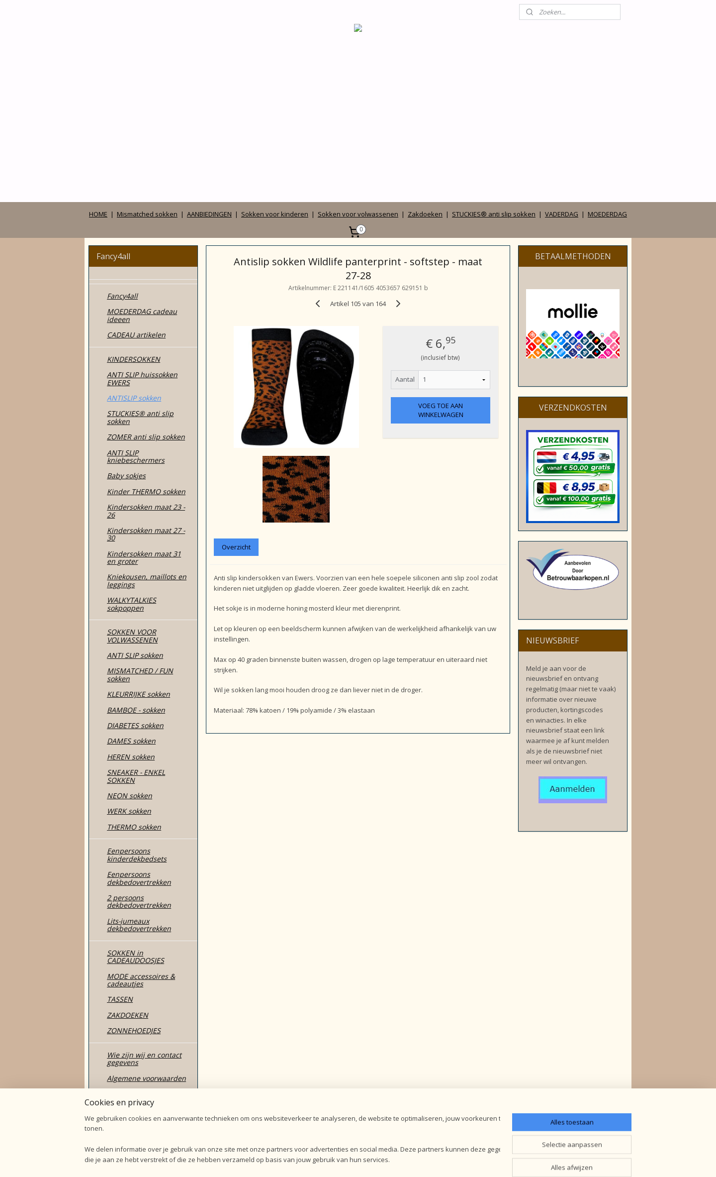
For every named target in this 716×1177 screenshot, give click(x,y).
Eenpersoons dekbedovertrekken (139, 877)
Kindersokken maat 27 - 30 (146, 534)
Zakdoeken (425, 214)
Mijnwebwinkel (460, 1159)
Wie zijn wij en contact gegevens (144, 1058)
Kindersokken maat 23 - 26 (146, 510)
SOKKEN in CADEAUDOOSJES (135, 956)
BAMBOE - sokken (136, 710)
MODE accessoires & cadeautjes (141, 979)
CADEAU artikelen (136, 334)
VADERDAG (561, 214)
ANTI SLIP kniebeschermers (136, 456)
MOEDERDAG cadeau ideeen (142, 315)
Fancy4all (122, 296)
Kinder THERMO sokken (146, 491)
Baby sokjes (126, 475)
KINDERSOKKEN (133, 359)
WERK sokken (129, 811)
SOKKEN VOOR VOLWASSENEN (132, 635)
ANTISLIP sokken (134, 398)
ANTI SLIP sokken (135, 655)
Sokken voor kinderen (274, 214)
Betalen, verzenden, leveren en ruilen (140, 1112)
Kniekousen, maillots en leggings (146, 580)
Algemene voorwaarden (146, 1078)
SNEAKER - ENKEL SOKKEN (136, 775)
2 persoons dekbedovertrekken (139, 901)
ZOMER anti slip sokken (146, 436)
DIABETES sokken (135, 725)
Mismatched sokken (147, 214)
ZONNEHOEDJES (134, 1030)
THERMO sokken (134, 827)
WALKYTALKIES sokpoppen (131, 603)
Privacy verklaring (136, 1093)
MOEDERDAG (607, 214)
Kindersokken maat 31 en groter (144, 557)
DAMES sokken (131, 741)
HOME (98, 214)
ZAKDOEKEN (127, 1015)
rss (335, 1159)
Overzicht (236, 546)
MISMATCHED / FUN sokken (140, 674)
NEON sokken (129, 795)
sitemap (314, 1159)
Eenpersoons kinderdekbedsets (137, 854)
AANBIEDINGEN (209, 214)
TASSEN (120, 999)
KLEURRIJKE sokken (138, 694)
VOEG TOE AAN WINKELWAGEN (440, 410)
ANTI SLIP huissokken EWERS (142, 378)
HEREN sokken (131, 756)
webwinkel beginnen (373, 1159)
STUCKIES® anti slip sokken (494, 214)
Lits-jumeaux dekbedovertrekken (139, 924)
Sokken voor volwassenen (358, 214)
